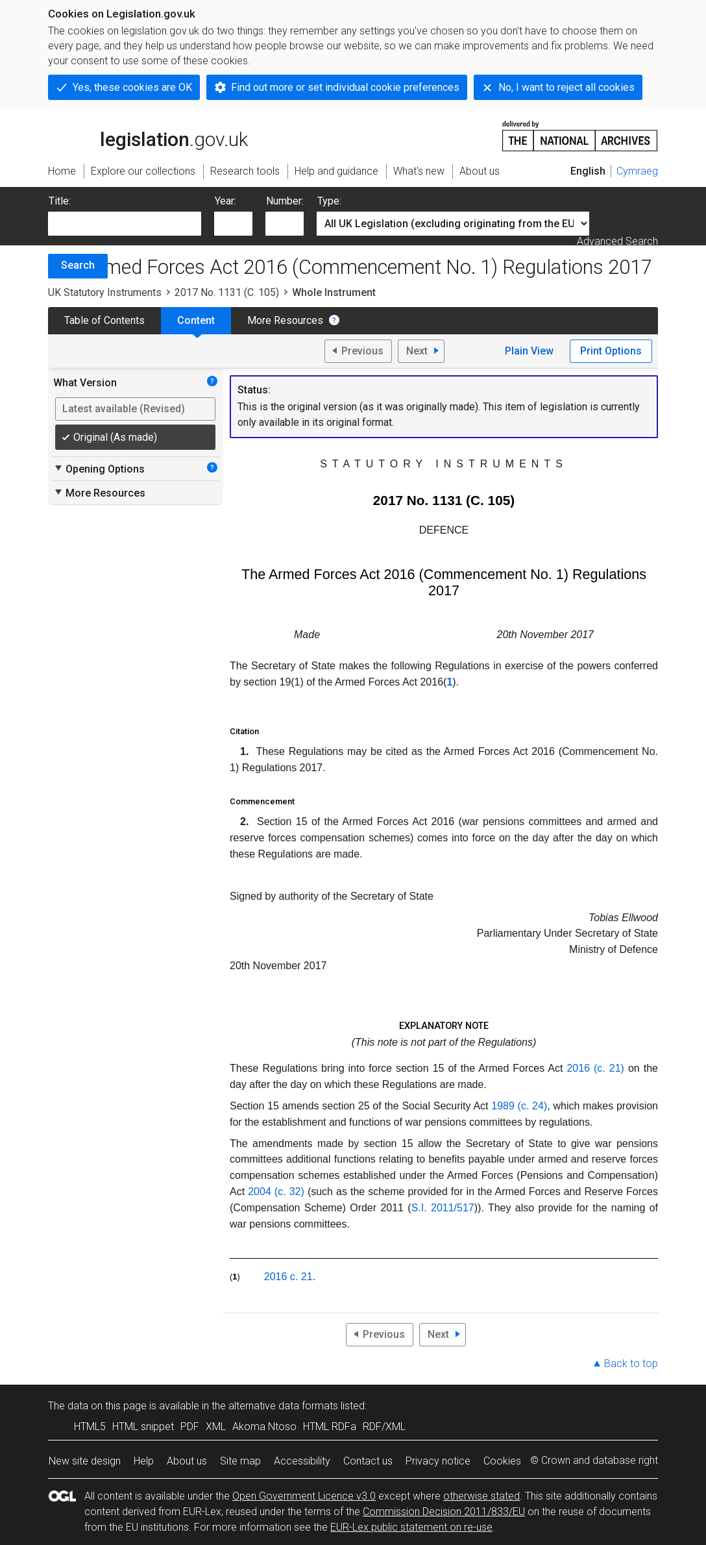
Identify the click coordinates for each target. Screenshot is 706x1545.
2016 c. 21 (288, 1276)
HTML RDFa (329, 1426)
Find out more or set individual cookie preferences (345, 87)
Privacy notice (438, 1461)
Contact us (368, 1461)
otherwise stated (481, 1496)
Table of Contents (104, 320)
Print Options (611, 351)
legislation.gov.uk (148, 135)
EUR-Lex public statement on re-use (411, 1527)
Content (196, 320)
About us (187, 1461)
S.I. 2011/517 (442, 1207)
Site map (240, 1461)
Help (144, 1461)
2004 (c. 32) (276, 1191)
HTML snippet (143, 1426)
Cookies (502, 1461)
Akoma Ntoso (264, 1426)
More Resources (285, 320)
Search (78, 265)
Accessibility (302, 1461)
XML (216, 1426)
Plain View (529, 351)
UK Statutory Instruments (105, 292)
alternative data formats (283, 1406)
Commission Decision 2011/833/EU (444, 1511)
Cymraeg (637, 171)
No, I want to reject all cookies (566, 87)
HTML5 (90, 1426)
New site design (85, 1461)
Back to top (631, 1363)
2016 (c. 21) (595, 1068)
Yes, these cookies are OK (132, 87)
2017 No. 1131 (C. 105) (227, 292)
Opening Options (99, 468)
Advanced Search (617, 241)
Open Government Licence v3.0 (304, 1496)
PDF (189, 1426)
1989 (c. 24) (519, 1105)
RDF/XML (384, 1426)
